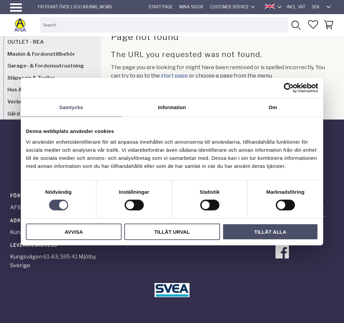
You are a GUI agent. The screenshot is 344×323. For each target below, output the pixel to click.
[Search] (295, 24)
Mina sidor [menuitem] (191, 6)
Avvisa (73, 231)
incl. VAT (296, 6)
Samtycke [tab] (71, 107)
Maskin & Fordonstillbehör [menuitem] (41, 54)
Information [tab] (172, 107)
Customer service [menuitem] (229, 6)
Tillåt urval (172, 231)
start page (174, 76)
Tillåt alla (270, 231)
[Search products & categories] (164, 24)
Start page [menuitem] (160, 6)
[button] (16, 7)
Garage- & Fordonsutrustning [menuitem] (45, 65)
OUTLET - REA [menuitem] (25, 42)
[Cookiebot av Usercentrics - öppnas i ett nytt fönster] (288, 88)
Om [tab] (272, 107)
